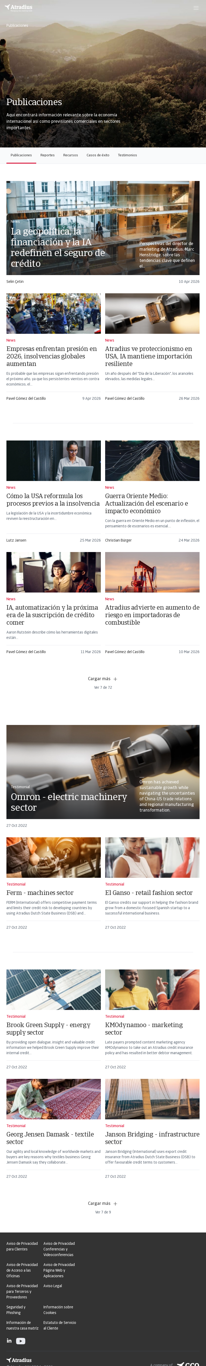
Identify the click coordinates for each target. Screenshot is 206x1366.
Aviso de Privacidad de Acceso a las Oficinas (22, 1270)
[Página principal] (18, 8)
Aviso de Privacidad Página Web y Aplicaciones (59, 1270)
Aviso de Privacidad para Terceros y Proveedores (22, 1292)
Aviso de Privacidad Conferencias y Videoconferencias (59, 1249)
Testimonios (127, 155)
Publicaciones (21, 155)
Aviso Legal (52, 1286)
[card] (103, 235)
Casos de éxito (98, 155)
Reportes (48, 155)
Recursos (70, 155)
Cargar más (103, 679)
